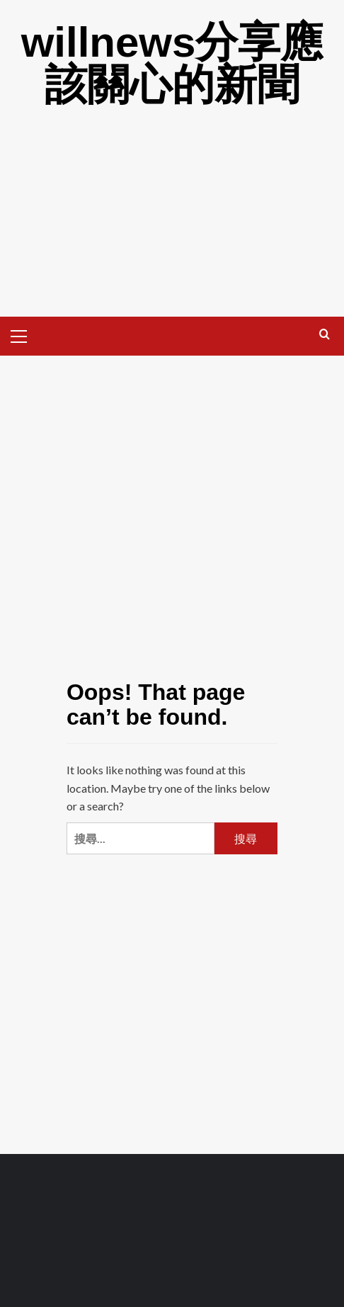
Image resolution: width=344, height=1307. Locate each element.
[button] (25, 334)
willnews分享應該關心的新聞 (172, 63)
